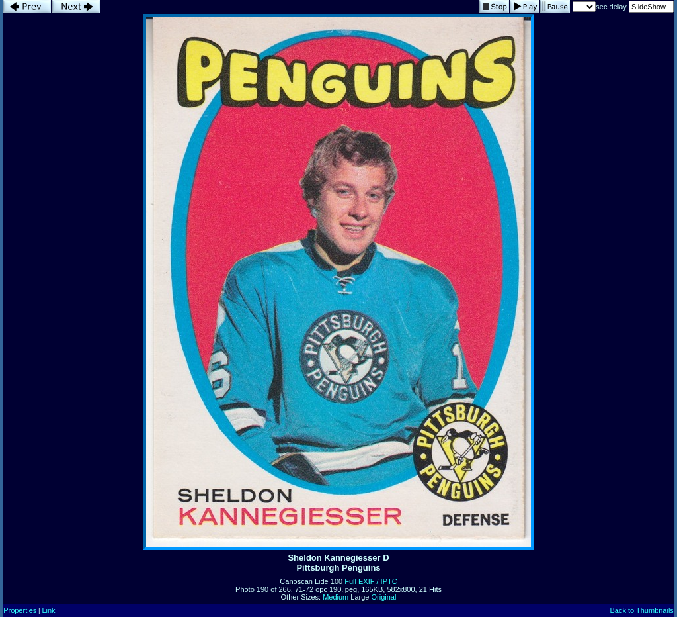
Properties (19, 610)
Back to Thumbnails (641, 610)
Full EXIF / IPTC (370, 581)
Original (384, 597)
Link (48, 610)
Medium (335, 597)
